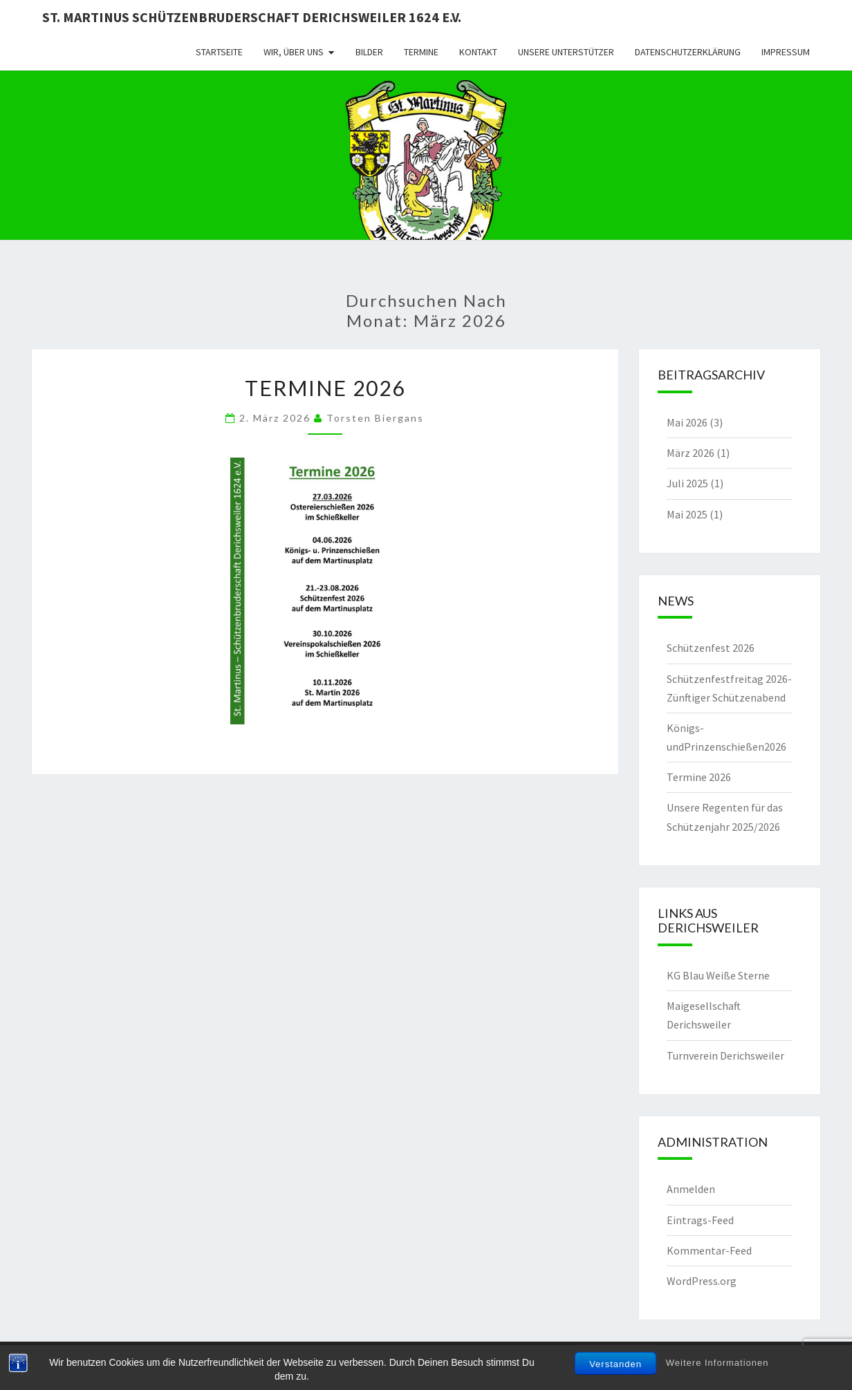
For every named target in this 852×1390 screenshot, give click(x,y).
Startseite (219, 52)
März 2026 (690, 453)
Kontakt (478, 52)
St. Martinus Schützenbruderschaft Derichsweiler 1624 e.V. (251, 17)
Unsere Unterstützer (566, 52)
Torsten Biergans (375, 418)
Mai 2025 (687, 514)
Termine (421, 52)
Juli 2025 (687, 483)
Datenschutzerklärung (688, 52)
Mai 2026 (687, 422)
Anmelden (691, 1189)
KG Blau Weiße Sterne (718, 975)
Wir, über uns (293, 52)
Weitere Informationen (717, 1363)
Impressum (785, 52)
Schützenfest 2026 (710, 648)
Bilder (369, 52)
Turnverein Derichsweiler (725, 1055)
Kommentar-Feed (709, 1250)
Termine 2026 (325, 387)
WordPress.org (702, 1281)
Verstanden (615, 1364)
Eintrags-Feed (700, 1220)
